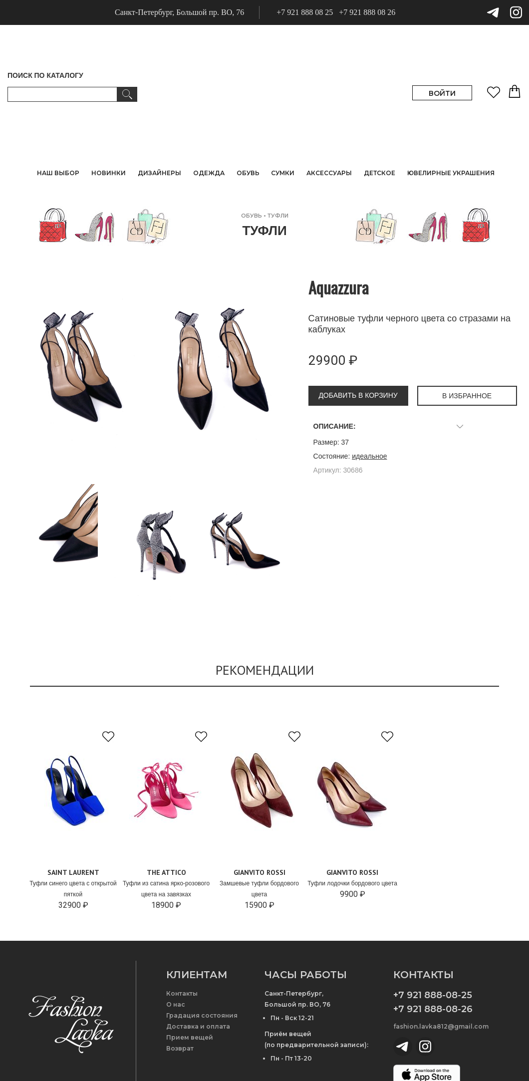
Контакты (182, 993)
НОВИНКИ (108, 173)
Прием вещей (189, 1037)
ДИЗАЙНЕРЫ (159, 173)
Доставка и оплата (198, 1026)
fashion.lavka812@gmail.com (441, 1026)
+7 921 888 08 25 (304, 12)
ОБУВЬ (251, 215)
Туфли (277, 215)
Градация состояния (202, 1015)
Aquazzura (338, 287)
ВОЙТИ (442, 93)
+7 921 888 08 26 (367, 12)
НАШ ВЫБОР (58, 173)
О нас (175, 1004)
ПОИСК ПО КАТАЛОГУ (45, 75)
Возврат (180, 1048)
